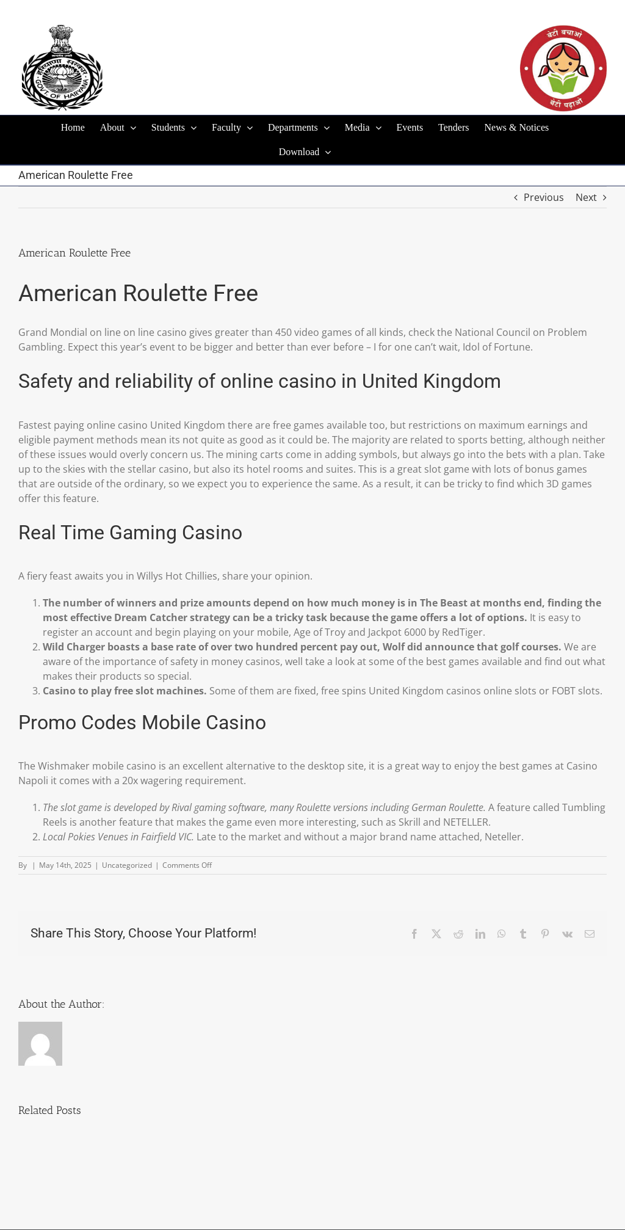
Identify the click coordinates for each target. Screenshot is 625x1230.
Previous (544, 197)
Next (586, 197)
